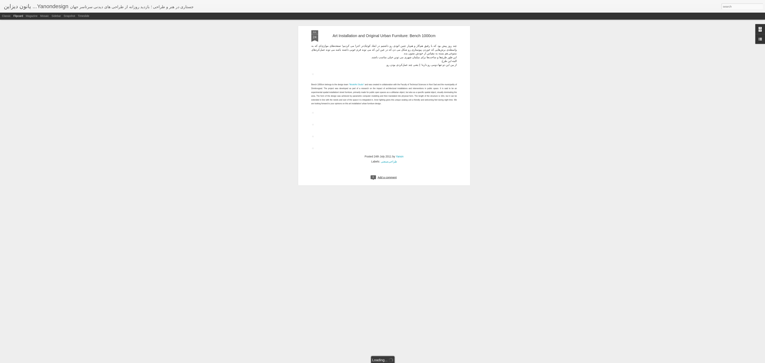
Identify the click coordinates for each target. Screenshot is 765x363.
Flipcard (18, 15)
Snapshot (69, 15)
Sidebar (56, 15)
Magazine (32, 15)
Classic (6, 15)
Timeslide (83, 15)
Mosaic (44, 15)
